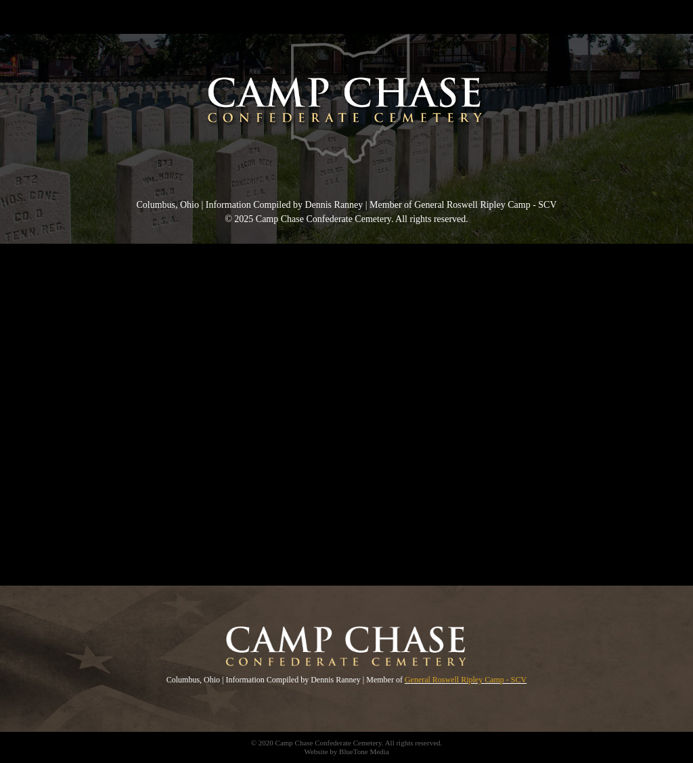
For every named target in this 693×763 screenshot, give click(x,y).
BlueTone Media (363, 751)
